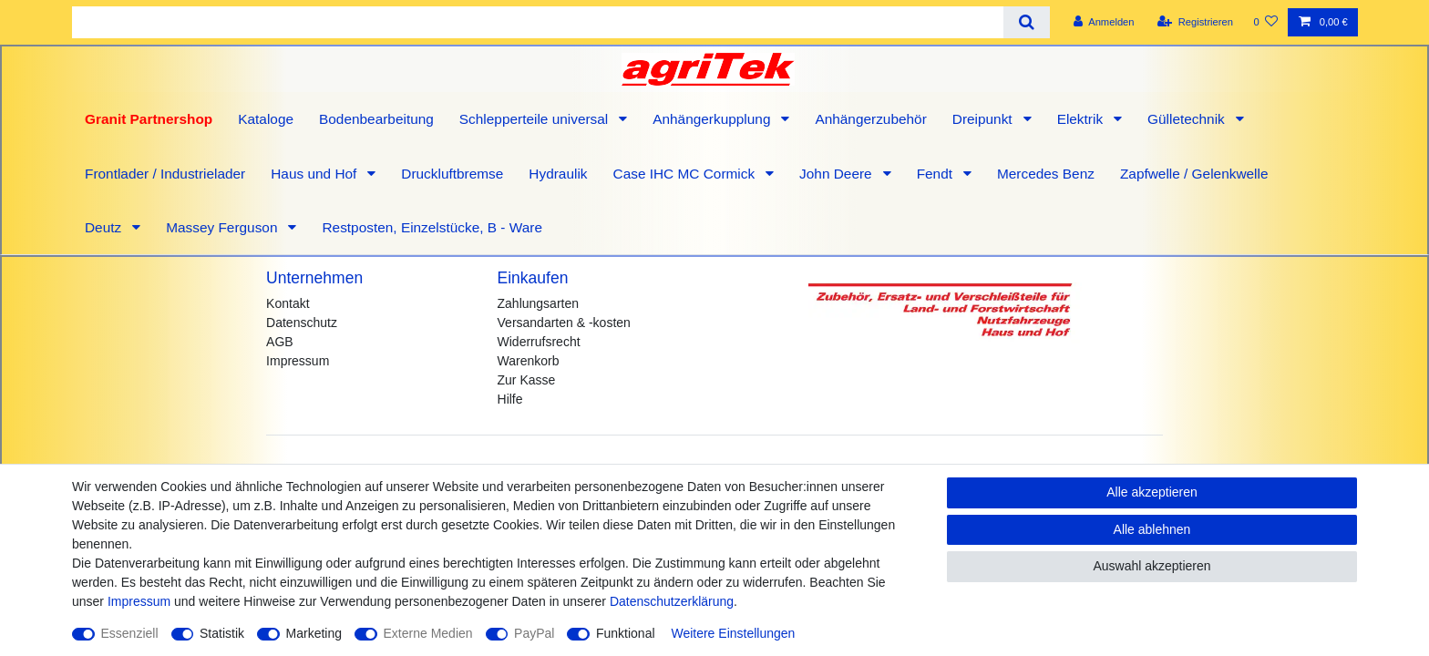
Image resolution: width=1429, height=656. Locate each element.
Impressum (297, 361)
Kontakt (287, 303)
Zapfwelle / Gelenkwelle (1194, 173)
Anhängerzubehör (870, 119)
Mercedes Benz (1046, 173)
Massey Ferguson (224, 227)
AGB (279, 341)
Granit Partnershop (148, 119)
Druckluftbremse (452, 173)
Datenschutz (301, 322)
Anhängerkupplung (714, 119)
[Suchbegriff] (537, 22)
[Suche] (1026, 22)
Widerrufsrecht (539, 341)
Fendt (937, 173)
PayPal (534, 633)
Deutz (105, 227)
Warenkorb (529, 361)
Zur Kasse (527, 380)
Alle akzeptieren (1152, 492)
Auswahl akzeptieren (1151, 566)
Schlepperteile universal (535, 119)
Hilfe (510, 399)
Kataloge (265, 119)
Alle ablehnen (1152, 529)
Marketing (314, 633)
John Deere (837, 173)
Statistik (222, 633)
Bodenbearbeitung (376, 119)
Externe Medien (428, 633)
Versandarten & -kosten (564, 322)
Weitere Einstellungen (733, 633)
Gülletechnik (1188, 119)
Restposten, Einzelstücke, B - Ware (432, 227)
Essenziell (130, 633)
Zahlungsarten (539, 303)
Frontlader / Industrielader (165, 173)
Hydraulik (558, 173)
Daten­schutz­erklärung (672, 601)
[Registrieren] (1195, 22)
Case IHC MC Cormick (686, 173)
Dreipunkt (984, 119)
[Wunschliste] (1265, 22)
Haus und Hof (315, 173)
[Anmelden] (1104, 22)
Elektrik (1082, 119)
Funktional (625, 633)
